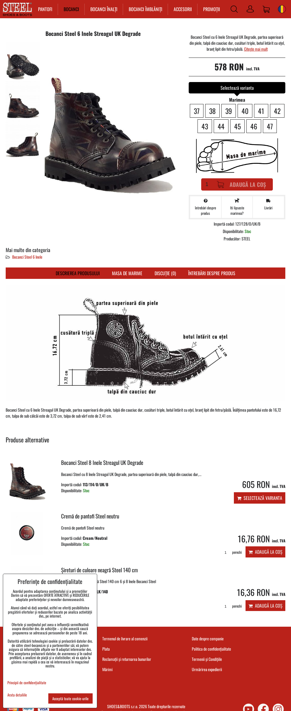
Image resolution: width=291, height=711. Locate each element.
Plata (106, 649)
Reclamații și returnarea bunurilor (126, 659)
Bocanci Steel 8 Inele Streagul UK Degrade (102, 462)
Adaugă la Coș (241, 184)
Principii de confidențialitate (26, 682)
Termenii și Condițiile (207, 659)
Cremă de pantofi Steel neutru (90, 516)
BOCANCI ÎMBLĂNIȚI (145, 9)
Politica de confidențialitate (211, 649)
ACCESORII (182, 9)
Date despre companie (208, 638)
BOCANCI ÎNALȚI (103, 9)
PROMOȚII (211, 9)
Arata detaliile (17, 695)
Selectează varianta (259, 498)
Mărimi (107, 669)
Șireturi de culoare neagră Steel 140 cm (99, 570)
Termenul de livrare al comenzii (124, 638)
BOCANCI (70, 9)
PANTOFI (45, 9)
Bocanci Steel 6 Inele (27, 257)
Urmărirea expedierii (207, 669)
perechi (231, 552)
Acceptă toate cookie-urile (70, 698)
